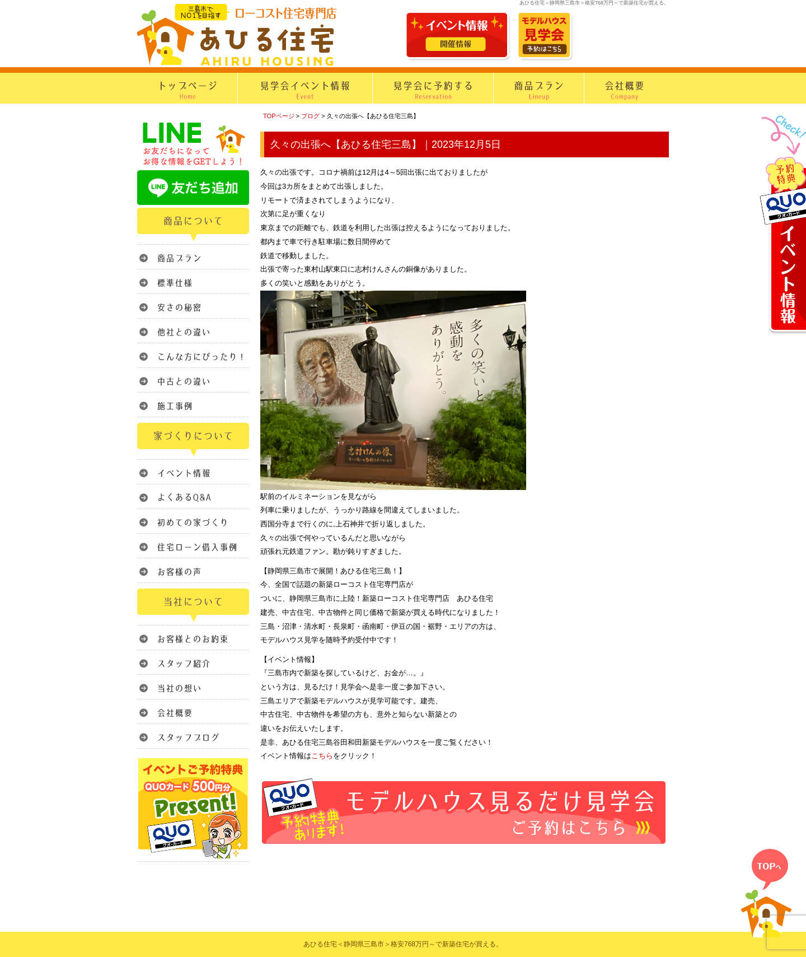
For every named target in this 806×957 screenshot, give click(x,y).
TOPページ (278, 116)
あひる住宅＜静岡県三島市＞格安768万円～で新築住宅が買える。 (403, 944)
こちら (322, 755)
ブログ (310, 116)
